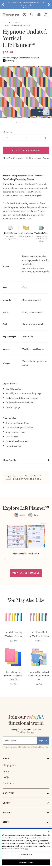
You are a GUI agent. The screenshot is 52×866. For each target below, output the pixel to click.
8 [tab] (34, 560)
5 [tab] (29, 122)
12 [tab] (26, 564)
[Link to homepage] (11, 14)
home (5, 23)
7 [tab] (35, 122)
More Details (9, 460)
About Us (8, 793)
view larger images (26, 573)
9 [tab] (38, 560)
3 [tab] (26, 7)
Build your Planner (26, 150)
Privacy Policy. (44, 747)
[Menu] (46, 15)
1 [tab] (23, 7)
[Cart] (39, 15)
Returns (6, 771)
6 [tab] (32, 122)
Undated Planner (14, 23)
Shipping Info (9, 765)
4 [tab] (28, 7)
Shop (6, 822)
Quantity (7, 132)
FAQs (6, 777)
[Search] (32, 14)
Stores (7, 812)
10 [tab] (42, 560)
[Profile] (24, 14)
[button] (3, 5)
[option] (26, 92)
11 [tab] (46, 560)
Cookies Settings (26, 860)
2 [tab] (25, 7)
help (6, 758)
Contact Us (8, 783)
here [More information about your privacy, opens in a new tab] (26, 854)
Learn (7, 802)
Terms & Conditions (33, 747)
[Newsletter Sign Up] (20, 740)
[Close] (48, 837)
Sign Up (43, 740)
